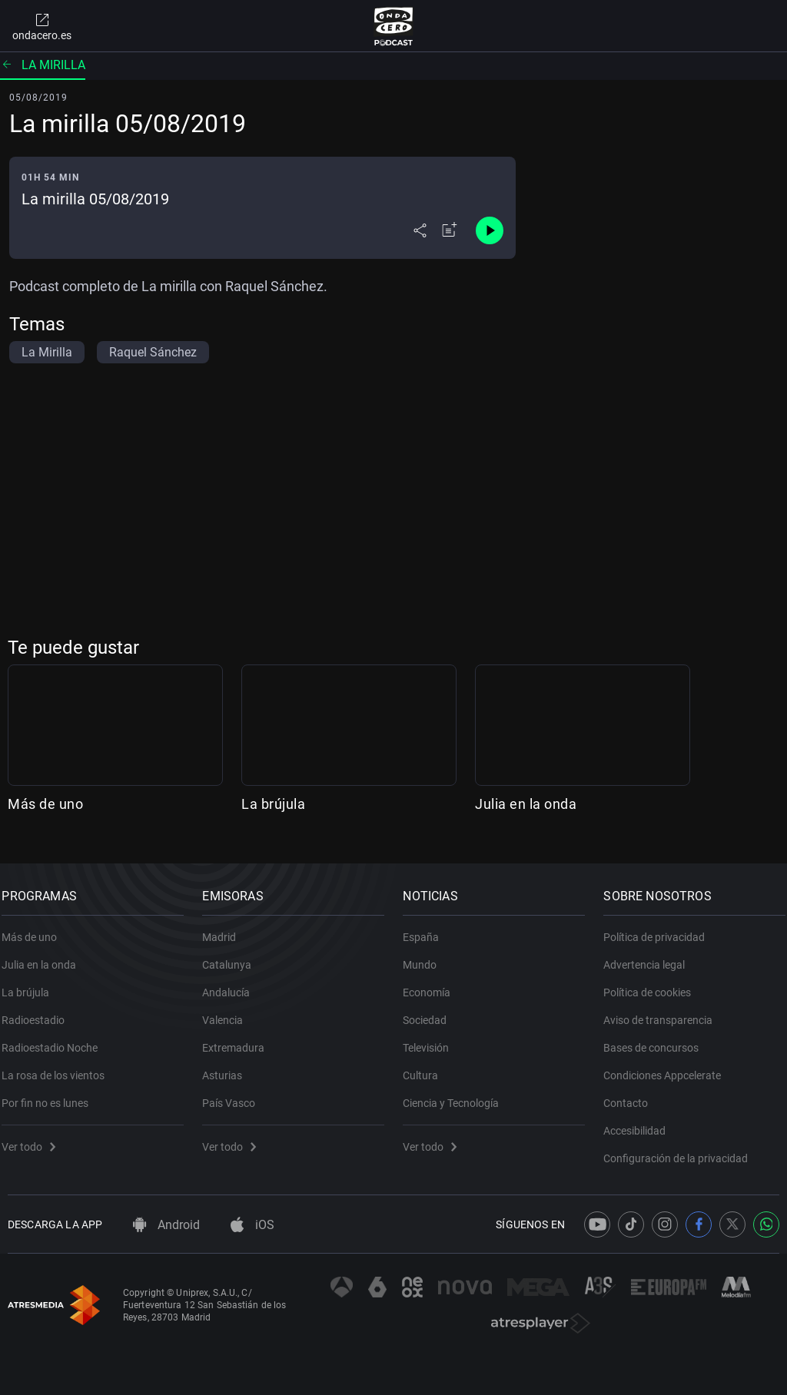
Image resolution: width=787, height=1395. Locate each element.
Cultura (426, 1067)
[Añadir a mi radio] (449, 230)
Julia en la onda (525, 804)
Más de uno (45, 804)
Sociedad (431, 1012)
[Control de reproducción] (489, 230)
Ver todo (34, 1138)
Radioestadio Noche (56, 1039)
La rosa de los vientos (59, 1067)
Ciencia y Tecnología (457, 1094)
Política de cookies (653, 984)
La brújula (273, 804)
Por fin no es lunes (51, 1094)
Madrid (225, 929)
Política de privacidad (660, 929)
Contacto (631, 1094)
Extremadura (239, 1039)
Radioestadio (39, 1012)
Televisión (432, 1039)
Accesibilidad (640, 1122)
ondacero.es (41, 26)
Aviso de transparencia (664, 1012)
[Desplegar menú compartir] (420, 230)
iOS (252, 1225)
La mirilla (42, 65)
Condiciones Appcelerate (668, 1067)
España (427, 929)
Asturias (228, 1067)
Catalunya (232, 956)
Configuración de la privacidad (681, 1150)
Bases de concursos (657, 1039)
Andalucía (232, 984)
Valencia (228, 1012)
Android (166, 1225)
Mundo (426, 956)
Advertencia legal (650, 956)
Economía (433, 984)
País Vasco (234, 1094)
